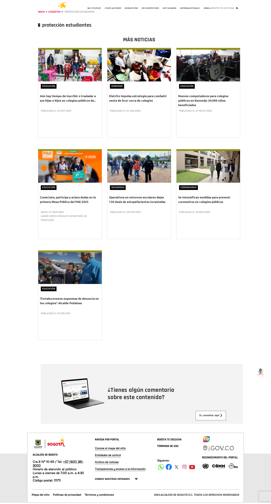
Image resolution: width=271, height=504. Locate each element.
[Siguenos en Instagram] (184, 468)
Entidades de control (108, 456)
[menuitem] (94, 11)
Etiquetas (54, 21)
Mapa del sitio (40, 495)
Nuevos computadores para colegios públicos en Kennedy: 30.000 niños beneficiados (203, 110)
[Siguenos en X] (177, 468)
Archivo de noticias (107, 463)
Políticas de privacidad (67, 495)
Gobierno (117, 95)
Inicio (41, 21)
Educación (48, 95)
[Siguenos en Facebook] (161, 468)
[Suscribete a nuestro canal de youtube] (192, 468)
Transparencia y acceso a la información (120, 470)
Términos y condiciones (99, 495)
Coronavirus (188, 194)
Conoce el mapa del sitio (110, 449)
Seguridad (117, 194)
